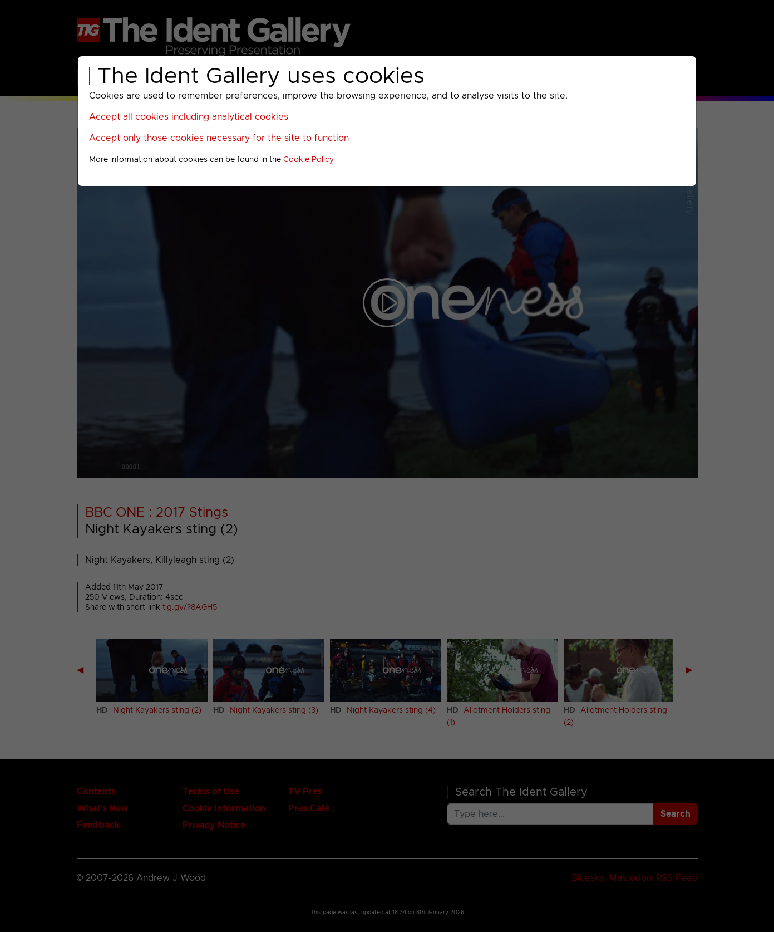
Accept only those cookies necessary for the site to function (219, 138)
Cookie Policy (308, 160)
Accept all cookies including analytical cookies (188, 116)
